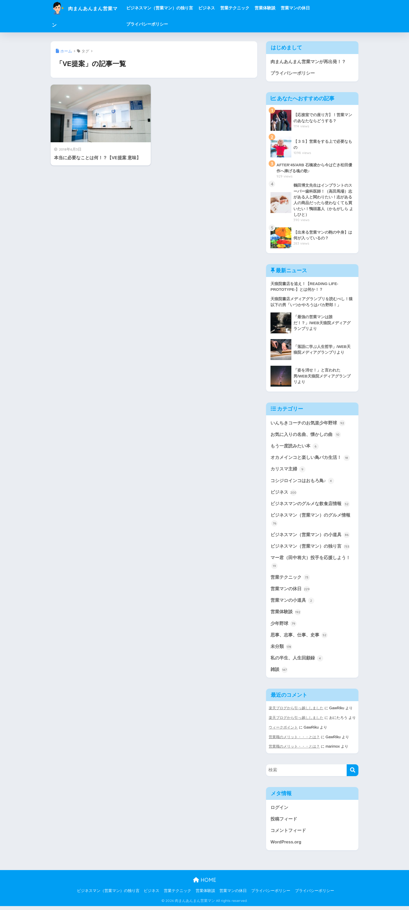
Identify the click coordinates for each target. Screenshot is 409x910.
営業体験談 (277, 8)
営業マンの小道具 (292, 604)
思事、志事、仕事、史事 (299, 639)
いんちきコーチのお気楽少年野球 (307, 424)
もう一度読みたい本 (294, 448)
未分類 (281, 650)
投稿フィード (283, 822)
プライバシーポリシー (159, 24)
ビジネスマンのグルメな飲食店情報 (310, 506)
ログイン (279, 810)
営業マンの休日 (307, 8)
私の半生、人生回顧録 (296, 662)
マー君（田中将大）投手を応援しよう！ (310, 565)
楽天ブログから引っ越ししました (296, 712)
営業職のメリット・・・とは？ (294, 740)
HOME (204, 884)
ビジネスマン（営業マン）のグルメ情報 (310, 522)
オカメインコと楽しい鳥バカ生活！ (310, 459)
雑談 (279, 674)
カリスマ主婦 (287, 471)
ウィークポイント (283, 731)
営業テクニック (246, 8)
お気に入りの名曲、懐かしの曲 (305, 436)
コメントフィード (288, 834)
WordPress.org (286, 845)
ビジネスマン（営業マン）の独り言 (171, 8)
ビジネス (218, 8)
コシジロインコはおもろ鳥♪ (302, 483)
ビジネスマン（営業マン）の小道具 (310, 537)
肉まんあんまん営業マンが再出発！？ (308, 61)
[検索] (352, 773)
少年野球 (283, 627)
